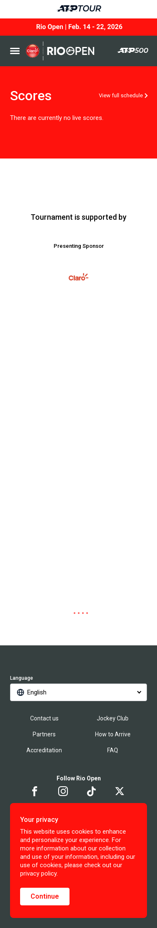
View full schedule (121, 95)
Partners (44, 734)
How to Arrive (113, 734)
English (36, 692)
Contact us (44, 718)
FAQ (112, 750)
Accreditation (44, 750)
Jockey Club (113, 718)
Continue (45, 896)
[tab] (70, 613)
